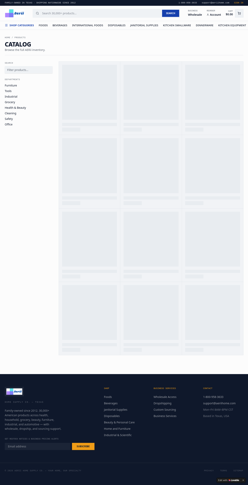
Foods (43, 25)
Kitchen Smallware (177, 25)
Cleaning (10, 113)
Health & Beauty (15, 108)
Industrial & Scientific (118, 435)
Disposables (116, 25)
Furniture (11, 85)
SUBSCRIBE (83, 446)
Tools (8, 91)
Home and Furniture (117, 429)
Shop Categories (19, 25)
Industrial (11, 96)
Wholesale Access (165, 397)
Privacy (209, 471)
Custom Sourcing (165, 409)
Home (7, 38)
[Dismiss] (243, 480)
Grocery (10, 102)
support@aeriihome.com (219, 403)
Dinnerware (205, 25)
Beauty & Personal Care (119, 422)
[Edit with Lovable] (229, 480)
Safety (9, 119)
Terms (223, 471)
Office (9, 124)
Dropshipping (162, 403)
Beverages (60, 25)
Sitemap (238, 471)
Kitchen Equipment (232, 25)
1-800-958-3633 (213, 397)
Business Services (165, 416)
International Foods (87, 25)
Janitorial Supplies (144, 25)
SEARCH (170, 13)
